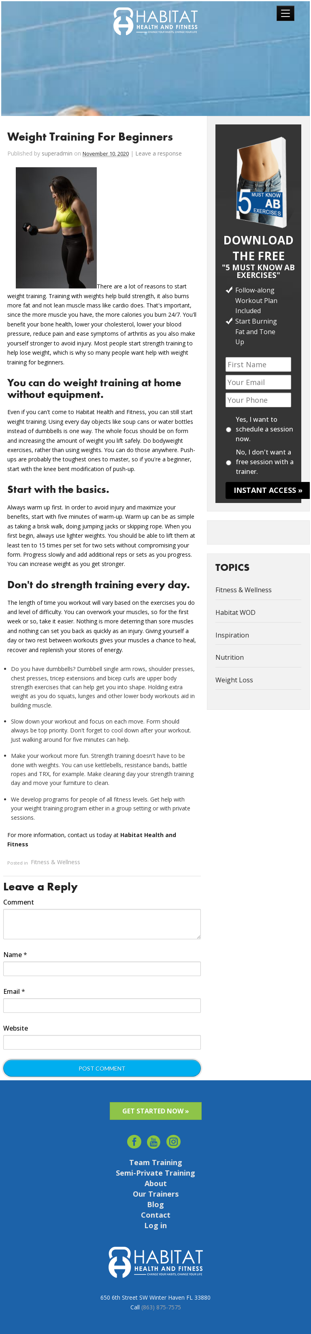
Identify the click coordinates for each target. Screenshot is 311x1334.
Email (14, 991)
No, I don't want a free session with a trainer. (265, 462)
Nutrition (229, 657)
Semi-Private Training (155, 1173)
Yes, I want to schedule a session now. (264, 429)
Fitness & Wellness (55, 862)
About (156, 1183)
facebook (134, 1139)
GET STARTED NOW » (155, 1111)
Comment (18, 902)
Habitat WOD (235, 612)
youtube (154, 1139)
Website (15, 1028)
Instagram (173, 1139)
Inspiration (232, 635)
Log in (155, 1225)
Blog (155, 1204)
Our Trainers (156, 1194)
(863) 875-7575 (161, 1307)
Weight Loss (234, 679)
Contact (155, 1215)
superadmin (57, 153)
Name (15, 954)
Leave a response (158, 153)
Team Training (155, 1162)
